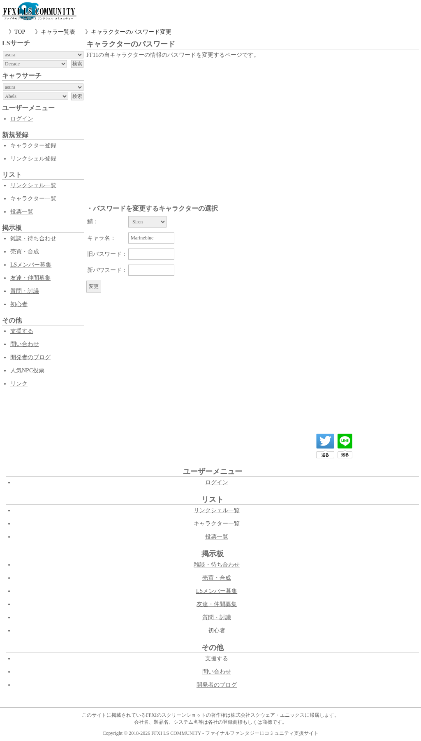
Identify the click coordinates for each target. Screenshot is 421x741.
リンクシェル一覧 (33, 185)
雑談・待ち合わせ (33, 238)
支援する (21, 331)
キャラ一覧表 (58, 32)
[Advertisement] (252, 122)
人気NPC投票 (27, 370)
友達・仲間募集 (30, 278)
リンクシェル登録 (33, 159)
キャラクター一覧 (33, 198)
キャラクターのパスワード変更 (131, 32)
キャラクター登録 (33, 145)
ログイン (21, 119)
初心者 (19, 304)
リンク (19, 384)
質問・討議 (24, 291)
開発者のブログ (30, 357)
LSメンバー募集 (30, 265)
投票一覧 (21, 212)
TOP (19, 32)
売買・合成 (24, 252)
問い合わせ (24, 344)
